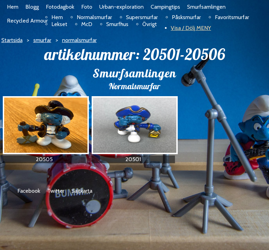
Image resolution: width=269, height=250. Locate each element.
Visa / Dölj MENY (191, 28)
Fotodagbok (60, 6)
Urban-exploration (121, 6)
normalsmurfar (79, 40)
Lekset (59, 24)
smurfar (42, 40)
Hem (12, 6)
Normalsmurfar (94, 17)
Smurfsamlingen (206, 6)
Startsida (12, 40)
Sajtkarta (82, 191)
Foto (86, 6)
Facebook (28, 191)
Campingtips (165, 6)
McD (86, 24)
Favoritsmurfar (232, 17)
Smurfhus (117, 24)
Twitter (56, 191)
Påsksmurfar (186, 17)
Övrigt (149, 24)
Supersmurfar (142, 17)
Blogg (32, 6)
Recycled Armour (27, 20)
